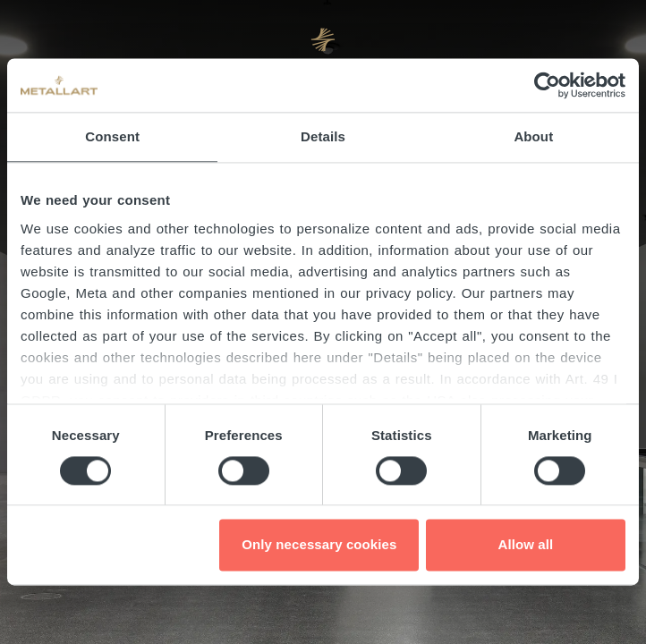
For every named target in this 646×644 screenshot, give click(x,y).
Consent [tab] (112, 136)
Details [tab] (323, 136)
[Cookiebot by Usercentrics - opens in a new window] (547, 85)
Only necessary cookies (319, 545)
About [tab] (533, 136)
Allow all (526, 545)
